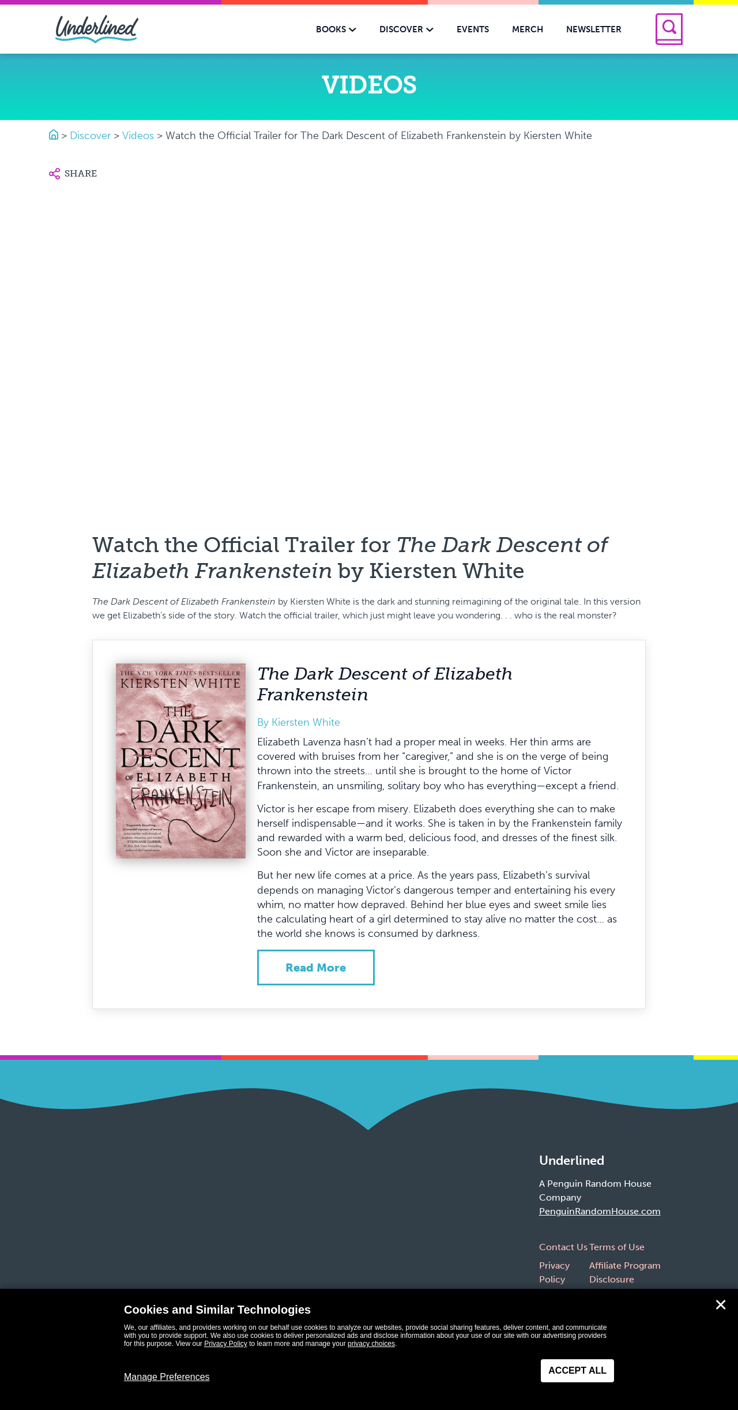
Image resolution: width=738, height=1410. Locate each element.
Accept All (577, 1370)
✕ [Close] (721, 1305)
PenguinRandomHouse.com (600, 1211)
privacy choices (371, 1344)
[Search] (669, 29)
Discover (90, 135)
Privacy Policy (225, 1344)
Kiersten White (306, 722)
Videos (138, 135)
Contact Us (563, 1247)
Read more (315, 967)
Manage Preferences (167, 1377)
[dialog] (369, 1349)
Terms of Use (617, 1247)
